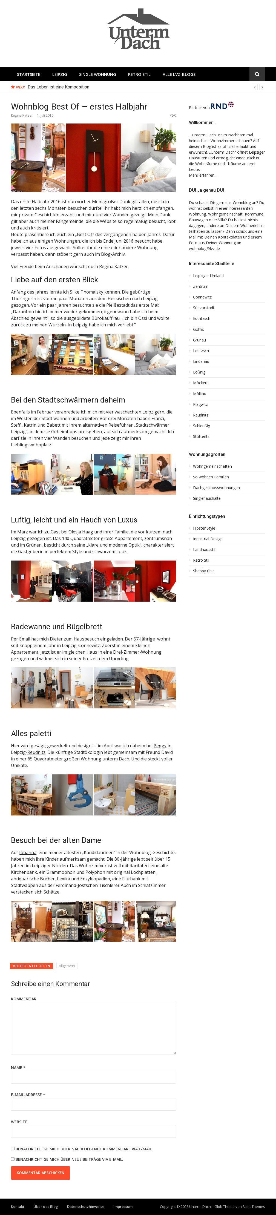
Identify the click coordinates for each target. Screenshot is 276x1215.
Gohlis (198, 329)
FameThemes (254, 1206)
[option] (146, 87)
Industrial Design (208, 538)
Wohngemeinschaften (212, 466)
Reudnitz (36, 752)
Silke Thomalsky (86, 292)
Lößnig (199, 372)
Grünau (199, 340)
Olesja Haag (80, 532)
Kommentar (23, 998)
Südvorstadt (203, 307)
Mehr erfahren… (203, 175)
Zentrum (200, 286)
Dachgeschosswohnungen (216, 487)
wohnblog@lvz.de (204, 248)
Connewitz (202, 297)
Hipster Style (204, 528)
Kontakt (17, 1206)
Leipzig (59, 74)
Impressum (123, 1206)
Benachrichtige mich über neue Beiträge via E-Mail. (69, 1159)
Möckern (201, 382)
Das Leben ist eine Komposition (58, 87)
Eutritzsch (201, 318)
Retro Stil (139, 74)
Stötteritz (201, 436)
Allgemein (67, 965)
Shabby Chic (203, 570)
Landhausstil (204, 549)
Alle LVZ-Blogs (179, 74)
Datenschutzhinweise (85, 1206)
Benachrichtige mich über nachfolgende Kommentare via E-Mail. (84, 1148)
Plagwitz (200, 404)
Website (19, 1121)
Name (18, 1067)
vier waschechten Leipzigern (135, 412)
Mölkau (199, 393)
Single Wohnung (97, 74)
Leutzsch (201, 350)
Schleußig (201, 425)
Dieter (56, 639)
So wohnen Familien (211, 477)
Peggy (160, 746)
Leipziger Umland (208, 275)
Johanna (27, 852)
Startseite (28, 74)
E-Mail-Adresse (28, 1094)
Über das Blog (45, 1206)
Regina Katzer (22, 115)
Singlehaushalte (207, 498)
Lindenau (201, 361)
